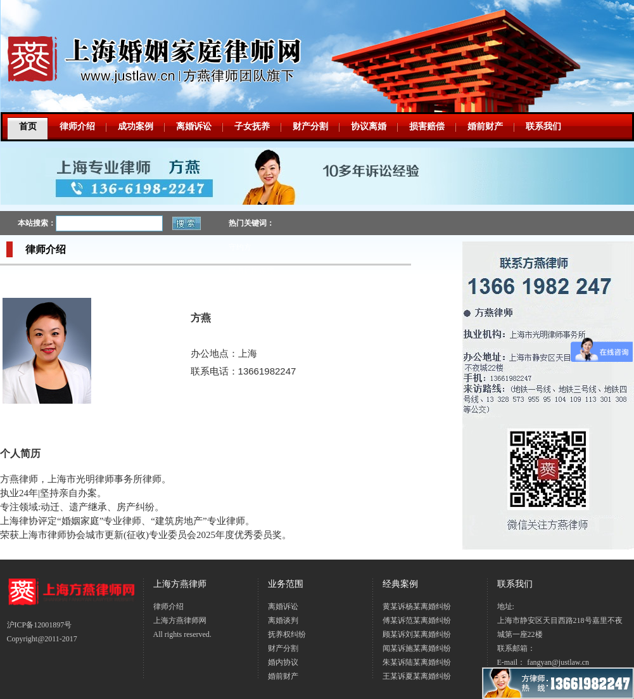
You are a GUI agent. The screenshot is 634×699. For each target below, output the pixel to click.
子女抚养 (252, 126)
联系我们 (543, 126)
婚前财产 (485, 126)
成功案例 (135, 126)
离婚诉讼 (194, 126)
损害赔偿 (427, 126)
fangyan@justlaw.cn (558, 662)
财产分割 (310, 126)
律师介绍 (77, 126)
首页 (28, 126)
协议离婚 (368, 126)
